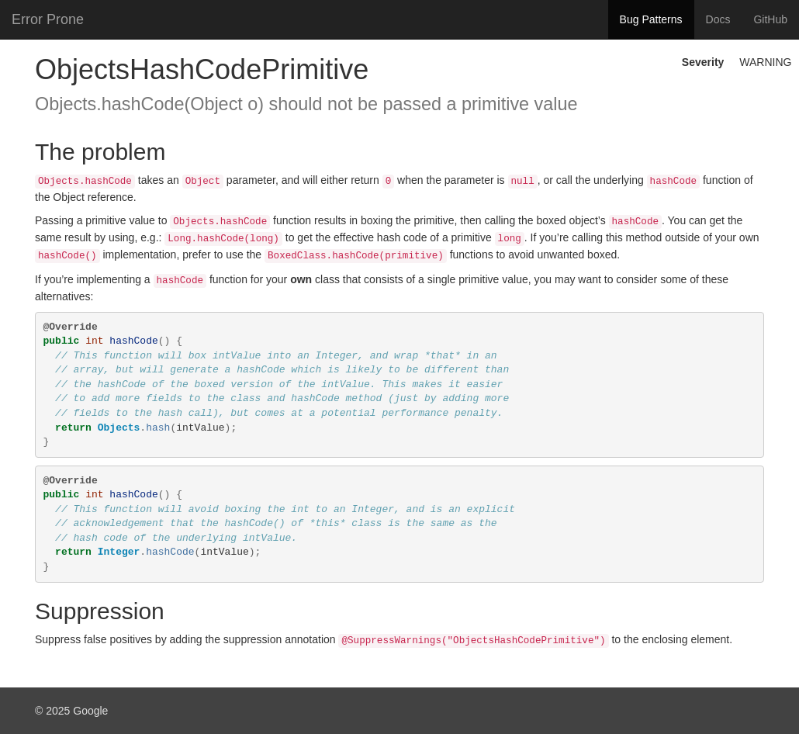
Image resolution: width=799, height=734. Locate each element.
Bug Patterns (651, 19)
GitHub (770, 19)
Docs (718, 19)
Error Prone (48, 19)
